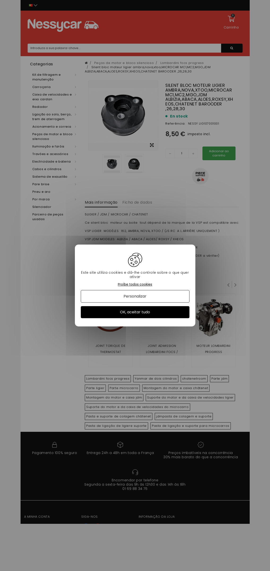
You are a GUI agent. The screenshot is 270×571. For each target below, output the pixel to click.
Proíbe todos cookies (135, 284)
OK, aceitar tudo (135, 312)
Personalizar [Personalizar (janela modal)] (135, 296)
